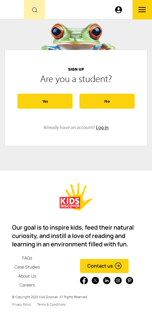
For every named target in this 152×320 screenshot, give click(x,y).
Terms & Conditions (51, 304)
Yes (45, 101)
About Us (27, 276)
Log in (102, 127)
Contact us (104, 265)
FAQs (27, 258)
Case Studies (27, 267)
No (107, 101)
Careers (27, 285)
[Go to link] (12, 11)
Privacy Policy (21, 304)
